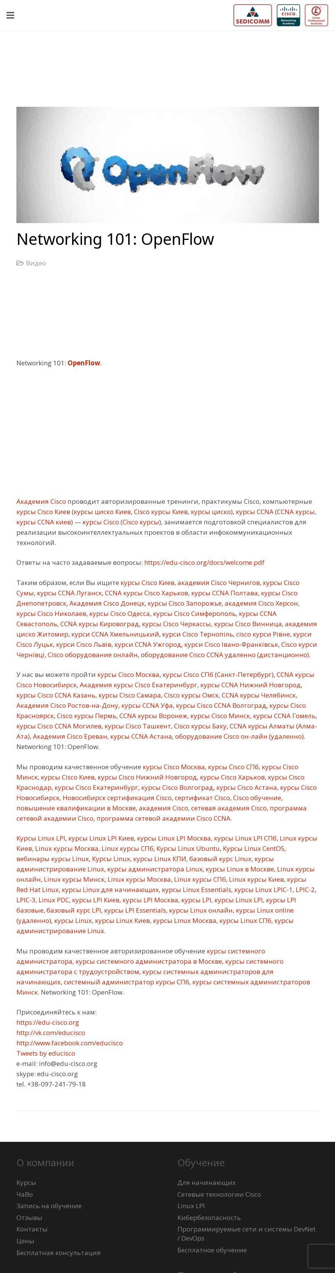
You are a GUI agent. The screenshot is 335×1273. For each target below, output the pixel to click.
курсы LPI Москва (149, 899)
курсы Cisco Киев (43, 511)
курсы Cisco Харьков (231, 777)
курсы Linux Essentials (195, 889)
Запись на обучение (49, 1205)
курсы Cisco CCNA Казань (55, 695)
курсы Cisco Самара (129, 695)
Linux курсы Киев (255, 879)
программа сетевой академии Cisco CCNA (162, 818)
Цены (25, 1240)
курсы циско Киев (102, 511)
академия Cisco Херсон (260, 603)
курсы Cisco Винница (247, 623)
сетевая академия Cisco (228, 808)
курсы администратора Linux (154, 869)
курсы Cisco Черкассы (175, 623)
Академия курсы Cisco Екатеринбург (137, 684)
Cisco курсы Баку (199, 726)
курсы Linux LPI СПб (245, 838)
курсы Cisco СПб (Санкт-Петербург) (217, 674)
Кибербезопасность (209, 1217)
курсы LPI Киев (95, 899)
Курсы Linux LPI (40, 838)
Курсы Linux (110, 858)
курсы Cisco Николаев (51, 613)
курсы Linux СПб (244, 920)
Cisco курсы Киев (160, 511)
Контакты (32, 1229)
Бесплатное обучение (212, 1250)
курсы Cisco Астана (246, 787)
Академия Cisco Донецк (106, 603)
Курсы (26, 1182)
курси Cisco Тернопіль (197, 634)
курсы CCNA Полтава (224, 592)
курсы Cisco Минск (219, 715)
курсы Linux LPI (238, 899)
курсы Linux (72, 920)
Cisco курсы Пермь (85, 715)
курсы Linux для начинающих (109, 889)
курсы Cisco (100, 522)
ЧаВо (24, 1194)
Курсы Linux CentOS (252, 848)
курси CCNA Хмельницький (114, 634)
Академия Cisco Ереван (69, 736)
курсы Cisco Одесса (119, 613)
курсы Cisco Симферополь (193, 613)
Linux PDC (53, 899)
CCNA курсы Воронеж (152, 715)
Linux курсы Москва (66, 848)
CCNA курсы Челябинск (258, 695)
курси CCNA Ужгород (147, 644)
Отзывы (29, 1217)
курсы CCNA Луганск (68, 592)
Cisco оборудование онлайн (92, 654)
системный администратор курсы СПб (125, 981)
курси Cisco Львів (83, 644)
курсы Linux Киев (121, 920)
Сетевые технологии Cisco (219, 1194)
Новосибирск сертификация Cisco (116, 797)
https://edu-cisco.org (47, 1022)
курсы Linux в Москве (239, 869)
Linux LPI (191, 1205)
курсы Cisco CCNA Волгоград (220, 705)
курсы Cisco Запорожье (184, 603)
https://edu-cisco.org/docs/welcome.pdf (203, 562)
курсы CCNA (254, 511)
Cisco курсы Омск (191, 695)
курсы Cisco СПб (232, 766)
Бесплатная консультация (58, 1252)
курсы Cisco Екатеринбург (95, 787)
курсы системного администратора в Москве (148, 961)
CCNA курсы (296, 511)
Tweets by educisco (45, 1053)
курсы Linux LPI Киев (100, 838)
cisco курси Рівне (262, 634)
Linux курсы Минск (73, 879)
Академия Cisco (41, 501)
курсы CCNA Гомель (283, 715)
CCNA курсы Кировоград (99, 623)
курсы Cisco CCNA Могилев (58, 726)
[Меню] (10, 15)
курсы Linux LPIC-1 (263, 889)
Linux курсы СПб (126, 848)
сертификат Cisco (201, 797)
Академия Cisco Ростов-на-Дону (67, 705)
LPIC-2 (304, 889)
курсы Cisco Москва (127, 674)
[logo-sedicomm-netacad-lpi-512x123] (281, 15)
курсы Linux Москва (183, 920)
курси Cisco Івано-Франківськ (230, 644)
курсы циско (210, 511)
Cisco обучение (256, 797)
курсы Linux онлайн (200, 910)
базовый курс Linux (219, 858)
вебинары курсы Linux (52, 858)
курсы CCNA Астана (140, 736)
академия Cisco (162, 808)
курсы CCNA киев (43, 522)
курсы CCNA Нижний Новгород (250, 684)
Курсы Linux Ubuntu (187, 848)
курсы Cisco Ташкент (137, 726)
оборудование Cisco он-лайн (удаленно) (239, 736)
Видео (36, 263)
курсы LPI (195, 899)
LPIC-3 (25, 899)
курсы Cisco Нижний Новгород (146, 777)
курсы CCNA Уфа (146, 705)
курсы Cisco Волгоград (176, 787)
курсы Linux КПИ (159, 858)
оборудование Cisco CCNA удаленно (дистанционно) (224, 654)
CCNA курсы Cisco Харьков (145, 592)
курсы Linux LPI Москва (173, 838)
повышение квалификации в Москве (76, 808)
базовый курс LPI (73, 910)
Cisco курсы (140, 522)
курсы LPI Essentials (134, 910)
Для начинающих (206, 1182)
